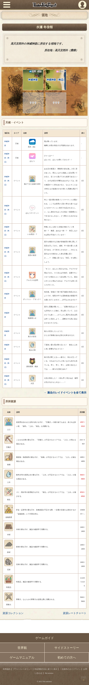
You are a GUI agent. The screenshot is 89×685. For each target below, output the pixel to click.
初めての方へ (66, 657)
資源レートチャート (74, 613)
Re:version (49, 673)
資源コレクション (13, 613)
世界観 (22, 648)
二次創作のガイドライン (70, 669)
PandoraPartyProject (44, 5)
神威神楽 (35, 75)
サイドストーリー (66, 648)
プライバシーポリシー (22, 669)
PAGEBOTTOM (83, 679)
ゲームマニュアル (22, 657)
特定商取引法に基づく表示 (45, 669)
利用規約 (6, 669)
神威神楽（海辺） (56, 75)
